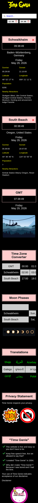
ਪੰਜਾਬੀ (8, 376)
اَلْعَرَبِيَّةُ (19, 362)
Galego (8, 369)
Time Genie (19, 5)
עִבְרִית (33, 369)
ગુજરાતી (19, 369)
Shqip (7, 362)
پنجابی (19, 376)
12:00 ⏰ (13, 22)
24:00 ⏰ (25, 22)
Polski (33, 376)
